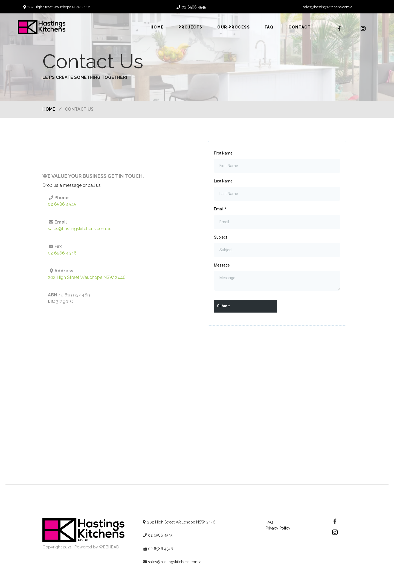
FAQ (269, 27)
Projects (190, 27)
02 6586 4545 (194, 7)
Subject (220, 237)
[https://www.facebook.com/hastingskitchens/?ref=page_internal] (339, 28)
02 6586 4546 (62, 253)
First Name (223, 153)
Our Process (233, 27)
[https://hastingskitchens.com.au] (41, 26)
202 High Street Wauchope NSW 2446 (58, 7)
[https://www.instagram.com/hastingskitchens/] (363, 28)
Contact (299, 27)
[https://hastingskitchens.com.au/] (84, 530)
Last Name (223, 181)
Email (220, 209)
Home (157, 27)
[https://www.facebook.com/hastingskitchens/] (335, 521)
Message (222, 265)
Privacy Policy (278, 528)
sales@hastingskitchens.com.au (329, 7)
